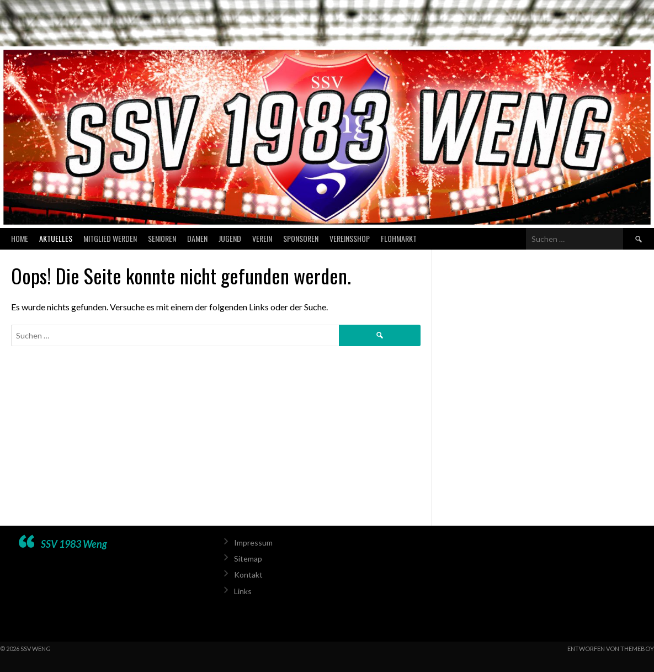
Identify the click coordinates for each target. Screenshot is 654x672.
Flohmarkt (399, 238)
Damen (197, 238)
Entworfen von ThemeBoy (610, 648)
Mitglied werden (110, 238)
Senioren (162, 238)
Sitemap (248, 558)
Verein (262, 238)
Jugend (230, 238)
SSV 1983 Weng (74, 544)
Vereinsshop (349, 238)
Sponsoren (300, 238)
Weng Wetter (537, 578)
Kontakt (248, 574)
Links (243, 591)
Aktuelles (55, 238)
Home (19, 238)
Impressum (253, 542)
